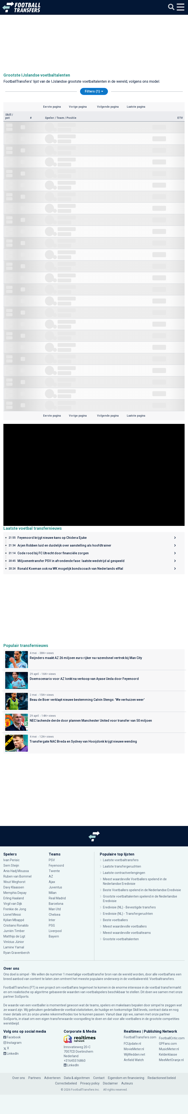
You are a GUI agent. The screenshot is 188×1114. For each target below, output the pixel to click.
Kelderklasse (168, 1054)
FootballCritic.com (172, 1038)
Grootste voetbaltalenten (121, 939)
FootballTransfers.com (140, 1037)
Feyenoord (56, 865)
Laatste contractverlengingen (124, 873)
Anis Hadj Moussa (16, 871)
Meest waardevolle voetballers (125, 926)
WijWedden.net (134, 1054)
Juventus (55, 887)
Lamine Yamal (13, 947)
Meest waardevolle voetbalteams (127, 933)
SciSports (22, 996)
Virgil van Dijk (13, 903)
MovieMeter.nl (134, 1049)
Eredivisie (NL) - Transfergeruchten (128, 913)
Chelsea (54, 914)
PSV (52, 860)
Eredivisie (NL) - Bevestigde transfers (129, 907)
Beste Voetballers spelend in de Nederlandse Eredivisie (142, 890)
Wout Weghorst (14, 882)
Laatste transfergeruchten (122, 866)
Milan (52, 893)
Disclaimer (110, 1083)
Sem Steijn (11, 865)
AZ (51, 876)
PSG (52, 925)
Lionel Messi (12, 914)
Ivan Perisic (11, 860)
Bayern (54, 936)
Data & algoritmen (77, 1078)
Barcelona (56, 903)
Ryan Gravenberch (16, 953)
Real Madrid (57, 898)
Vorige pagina (78, 106)
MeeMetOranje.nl (171, 1060)
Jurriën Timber (14, 931)
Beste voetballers (115, 920)
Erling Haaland (13, 898)
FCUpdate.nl (132, 1043)
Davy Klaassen (13, 887)
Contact (99, 1078)
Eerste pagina (52, 106)
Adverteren (52, 1078)
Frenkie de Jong (14, 909)
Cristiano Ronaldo (16, 925)
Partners (34, 1078)
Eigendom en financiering (126, 1078)
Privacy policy (90, 1083)
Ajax (52, 882)
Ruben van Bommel (17, 876)
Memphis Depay (15, 893)
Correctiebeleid (66, 1083)
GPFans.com (168, 1043)
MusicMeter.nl (169, 1049)
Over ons (18, 1078)
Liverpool (55, 931)
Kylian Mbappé (13, 920)
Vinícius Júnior (13, 942)
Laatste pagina (136, 106)
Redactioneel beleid (162, 1078)
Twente (54, 871)
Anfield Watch (134, 1060)
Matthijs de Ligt (14, 936)
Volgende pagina (108, 106)
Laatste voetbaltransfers (121, 860)
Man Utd (55, 909)
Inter (52, 920)
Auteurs (127, 1083)
